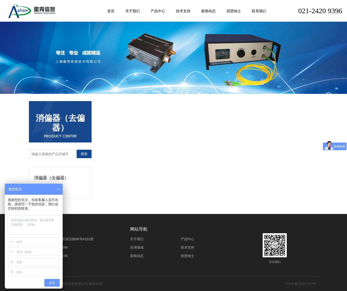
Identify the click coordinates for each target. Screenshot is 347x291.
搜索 (84, 154)
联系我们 (259, 11)
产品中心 (158, 11)
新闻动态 (208, 11)
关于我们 (132, 11)
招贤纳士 (234, 11)
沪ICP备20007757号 (300, 284)
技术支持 (183, 11)
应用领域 (137, 247)
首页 (110, 11)
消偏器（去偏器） (51, 176)
